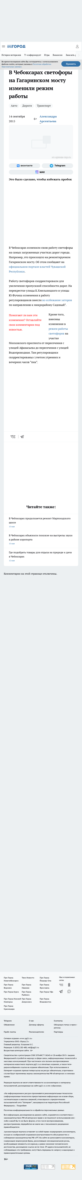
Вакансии (57, 55)
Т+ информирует (32, 55)
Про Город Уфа (46, 992)
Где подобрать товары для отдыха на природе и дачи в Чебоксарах (41, 557)
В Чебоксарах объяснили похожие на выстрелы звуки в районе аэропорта (41, 540)
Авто (14, 105)
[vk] (13, 436)
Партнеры (58, 1032)
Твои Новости (28, 977)
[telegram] (23, 436)
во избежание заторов (57, 300)
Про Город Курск (11, 992)
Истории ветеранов (11, 55)
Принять (71, 63)
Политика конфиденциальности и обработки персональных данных (34, 1110)
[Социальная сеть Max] (41, 172)
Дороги (27, 105)
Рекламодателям (36, 1032)
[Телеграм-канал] (57, 165)
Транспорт (44, 105)
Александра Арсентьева (48, 119)
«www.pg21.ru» (25, 1038)
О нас (31, 1021)
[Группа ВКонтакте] (24, 165)
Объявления (9, 1024)
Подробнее (22, 1105)
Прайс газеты (10, 1032)
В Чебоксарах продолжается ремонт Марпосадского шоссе (41, 523)
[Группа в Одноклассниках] (69, 985)
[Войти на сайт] (77, 46)
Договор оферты (36, 1024)
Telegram (8, 1021)
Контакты (58, 1021)
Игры (47, 55)
